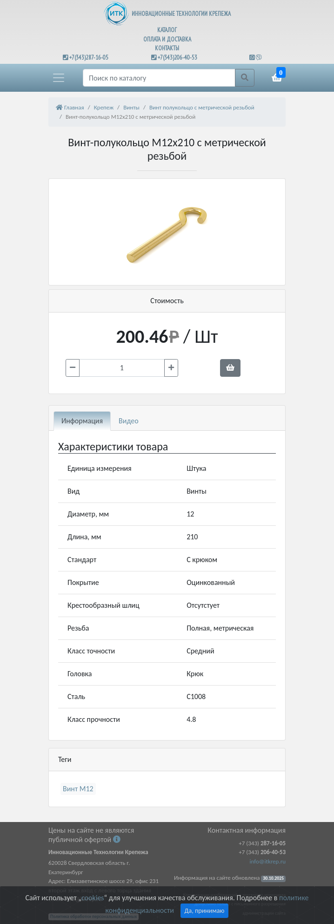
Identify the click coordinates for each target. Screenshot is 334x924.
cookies (92, 897)
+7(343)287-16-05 (88, 57)
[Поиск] (159, 78)
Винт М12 (78, 788)
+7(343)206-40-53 (177, 57)
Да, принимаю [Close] (205, 911)
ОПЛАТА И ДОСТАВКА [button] (167, 39)
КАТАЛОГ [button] (167, 30)
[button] (58, 77)
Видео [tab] (129, 420)
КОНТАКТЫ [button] (167, 48)
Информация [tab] (82, 420)
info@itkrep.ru (268, 861)
